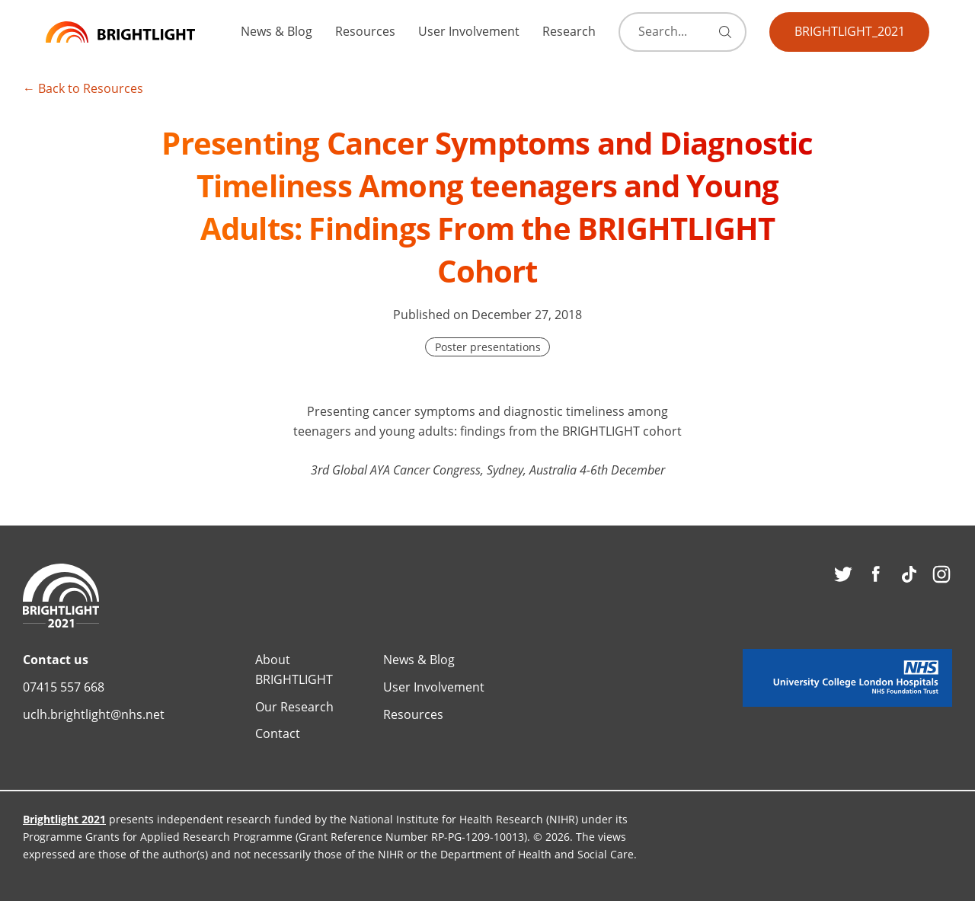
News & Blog (276, 31)
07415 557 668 (63, 687)
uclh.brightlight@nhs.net (94, 713)
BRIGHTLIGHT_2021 (849, 31)
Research (569, 31)
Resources (365, 31)
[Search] (677, 32)
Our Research (294, 706)
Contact (277, 733)
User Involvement (468, 31)
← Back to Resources (83, 88)
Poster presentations (488, 347)
